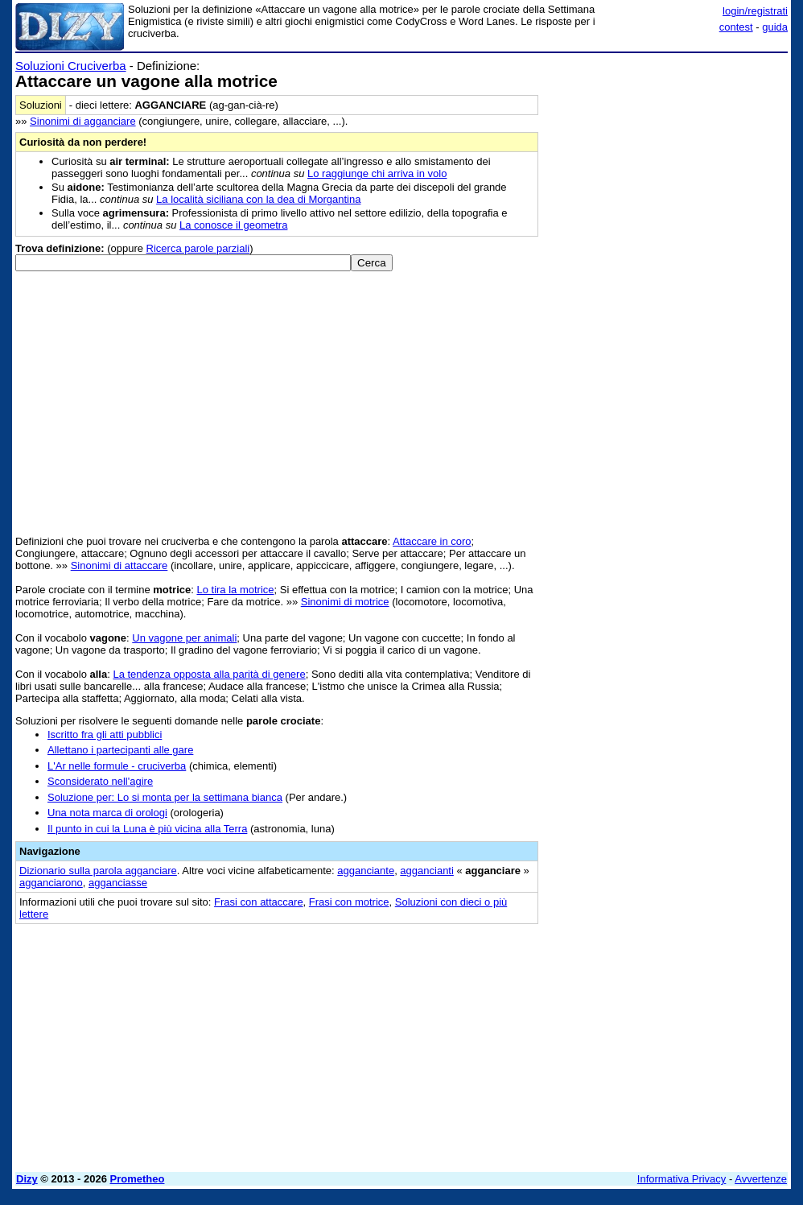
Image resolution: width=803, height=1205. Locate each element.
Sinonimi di (83, 121)
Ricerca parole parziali (198, 248)
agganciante (365, 871)
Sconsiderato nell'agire (100, 781)
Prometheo (137, 1179)
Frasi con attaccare (258, 902)
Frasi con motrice (349, 902)
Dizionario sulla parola (98, 871)
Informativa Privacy (682, 1179)
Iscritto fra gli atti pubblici (104, 734)
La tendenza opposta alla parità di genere (209, 674)
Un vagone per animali (184, 638)
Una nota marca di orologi (107, 813)
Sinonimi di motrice (345, 602)
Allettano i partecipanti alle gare (120, 750)
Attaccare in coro (432, 541)
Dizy (27, 1179)
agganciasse (118, 883)
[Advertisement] (667, 159)
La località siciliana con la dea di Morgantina (258, 199)
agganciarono (51, 883)
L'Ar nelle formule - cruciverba (116, 766)
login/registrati (755, 11)
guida (775, 27)
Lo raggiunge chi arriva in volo (377, 173)
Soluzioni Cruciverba (70, 65)
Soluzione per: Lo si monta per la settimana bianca (164, 797)
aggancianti (427, 871)
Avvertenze (761, 1179)
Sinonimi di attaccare (119, 565)
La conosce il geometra (233, 225)
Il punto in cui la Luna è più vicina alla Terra (147, 829)
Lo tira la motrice (235, 590)
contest (736, 27)
